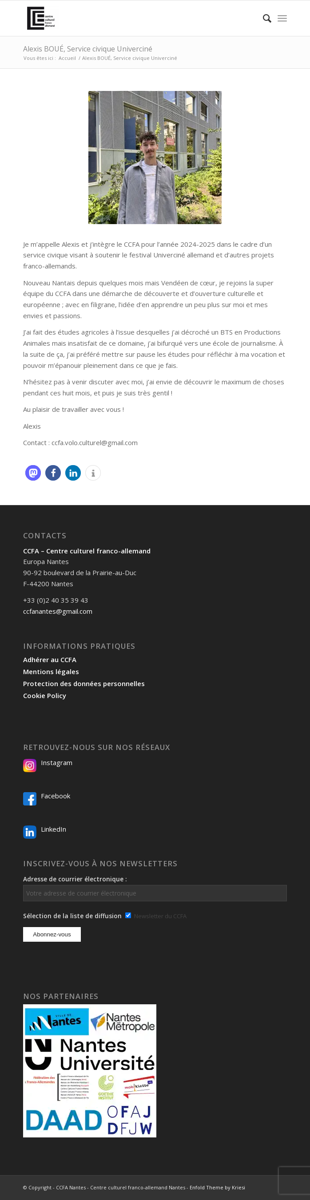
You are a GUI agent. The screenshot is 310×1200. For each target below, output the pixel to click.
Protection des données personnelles (84, 683)
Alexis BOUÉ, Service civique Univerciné (87, 49)
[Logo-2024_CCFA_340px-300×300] (128, 18)
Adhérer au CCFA (49, 659)
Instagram (56, 762)
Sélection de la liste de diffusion (72, 916)
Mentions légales (51, 671)
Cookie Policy (44, 695)
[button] (33, 473)
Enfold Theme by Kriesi (217, 1187)
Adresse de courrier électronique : (154, 888)
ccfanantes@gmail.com (57, 611)
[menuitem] (262, 18)
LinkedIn (53, 829)
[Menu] (282, 18)
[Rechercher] (262, 18)
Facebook (55, 795)
